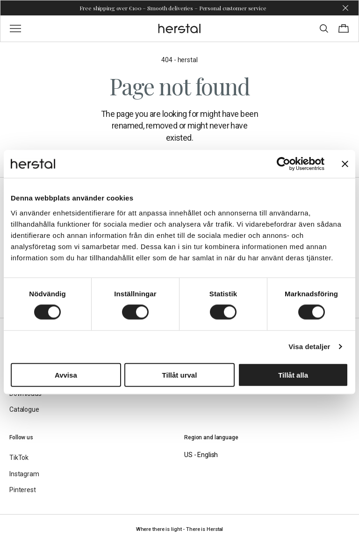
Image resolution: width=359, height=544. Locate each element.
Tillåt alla (293, 375)
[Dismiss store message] (345, 8)
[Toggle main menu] (15, 28)
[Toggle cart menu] (344, 28)
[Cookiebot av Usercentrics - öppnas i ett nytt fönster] (283, 164)
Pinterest (22, 490)
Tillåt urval (179, 375)
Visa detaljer (309, 347)
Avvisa (66, 375)
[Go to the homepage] (179, 28)
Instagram (24, 474)
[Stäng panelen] (345, 164)
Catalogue (24, 409)
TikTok (19, 457)
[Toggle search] (324, 28)
